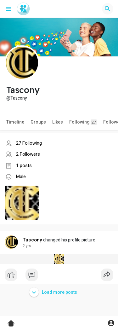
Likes (57, 121)
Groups (38, 121)
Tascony (32, 240)
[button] (107, 8)
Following (83, 122)
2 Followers (28, 154)
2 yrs (27, 246)
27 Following (29, 143)
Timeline (15, 121)
